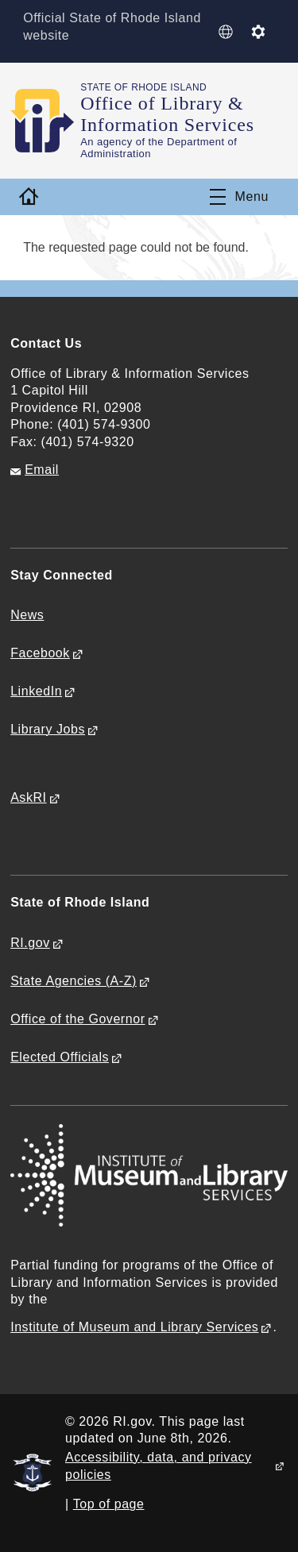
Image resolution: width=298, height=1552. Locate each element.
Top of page (109, 1504)
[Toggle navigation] (239, 196)
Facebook (40, 653)
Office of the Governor (77, 1019)
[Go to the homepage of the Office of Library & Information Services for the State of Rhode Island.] (45, 120)
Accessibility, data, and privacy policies (158, 1465)
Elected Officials (59, 1057)
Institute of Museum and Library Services (134, 1327)
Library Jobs (47, 729)
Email (42, 469)
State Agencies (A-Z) (73, 981)
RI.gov (30, 942)
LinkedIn (36, 691)
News (27, 615)
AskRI (28, 797)
